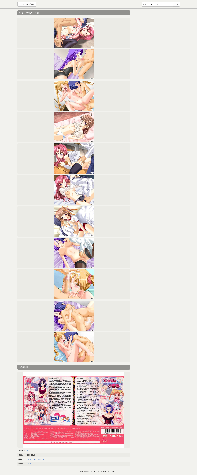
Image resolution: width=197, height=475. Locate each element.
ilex (28, 451)
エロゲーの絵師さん (27, 4)
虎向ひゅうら (39, 459)
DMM (29, 464)
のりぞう (30, 459)
